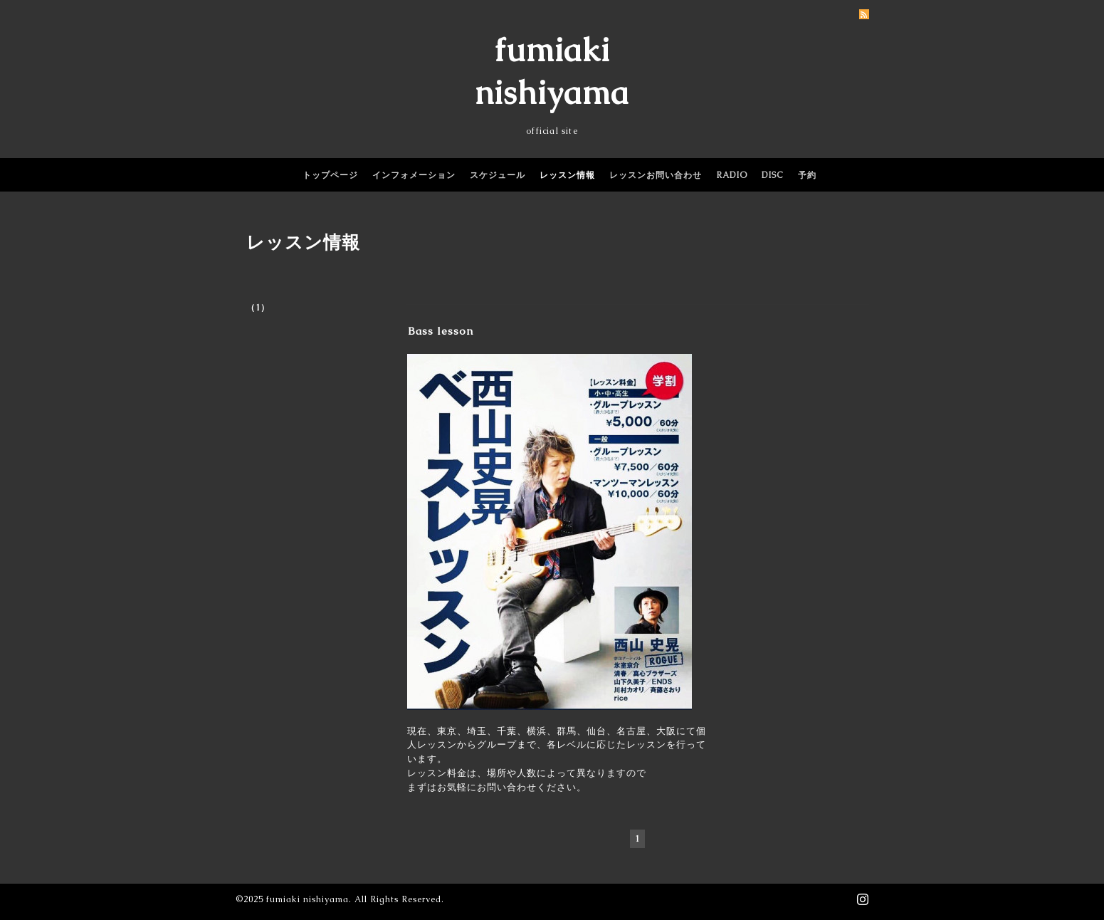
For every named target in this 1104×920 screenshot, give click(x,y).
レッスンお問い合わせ (655, 175)
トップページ (330, 175)
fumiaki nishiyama (307, 899)
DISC (773, 175)
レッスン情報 (567, 175)
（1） (258, 307)
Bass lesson (440, 331)
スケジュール (497, 175)
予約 (807, 175)
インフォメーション (414, 175)
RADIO (731, 175)
